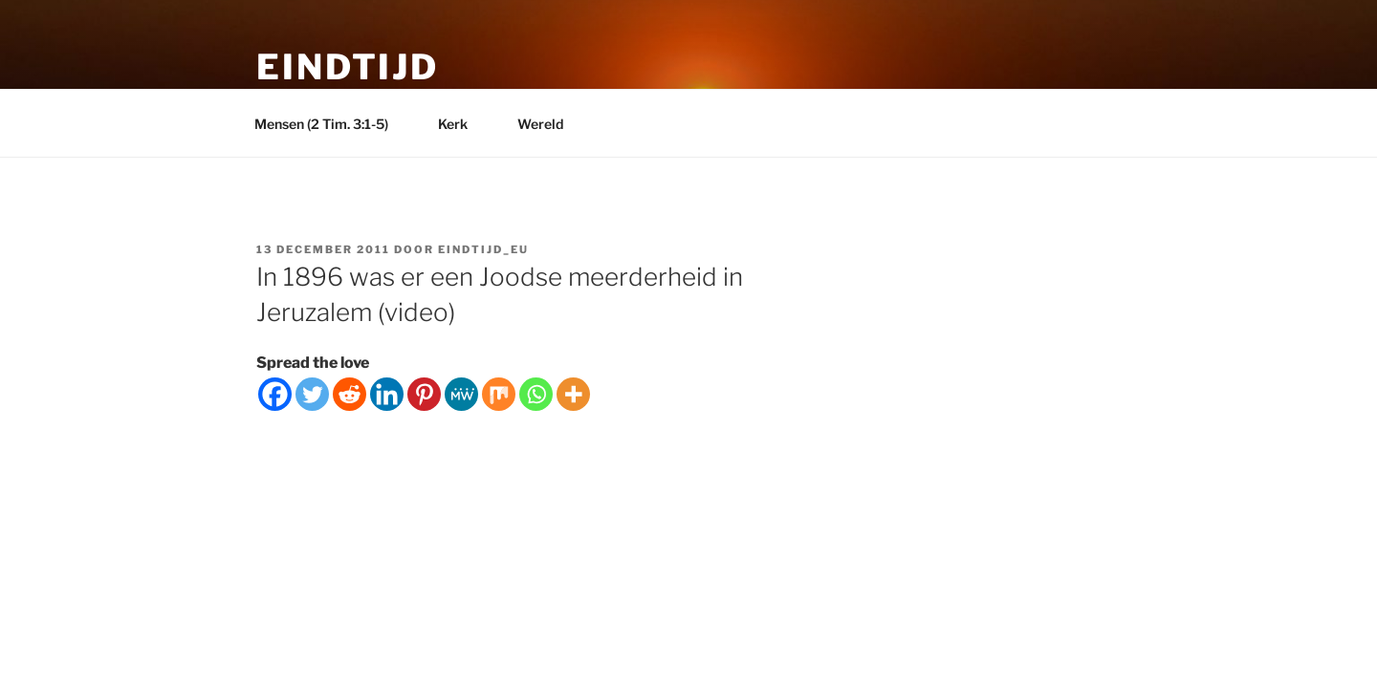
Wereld (549, 124)
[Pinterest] (424, 394)
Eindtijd (347, 67)
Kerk (462, 124)
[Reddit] (349, 394)
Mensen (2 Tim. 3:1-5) (330, 124)
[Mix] (498, 394)
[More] (573, 394)
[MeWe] (461, 394)
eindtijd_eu (483, 249)
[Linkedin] (387, 394)
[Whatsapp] (536, 394)
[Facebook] (275, 394)
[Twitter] (312, 394)
